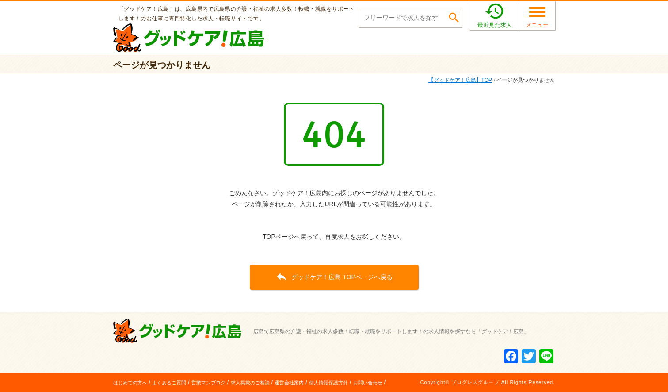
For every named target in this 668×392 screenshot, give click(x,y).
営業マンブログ (208, 382)
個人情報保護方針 (328, 382)
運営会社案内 (289, 382)
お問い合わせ (367, 382)
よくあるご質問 (169, 382)
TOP (460, 80)
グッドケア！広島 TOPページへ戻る (334, 276)
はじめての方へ (130, 382)
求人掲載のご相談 (250, 382)
